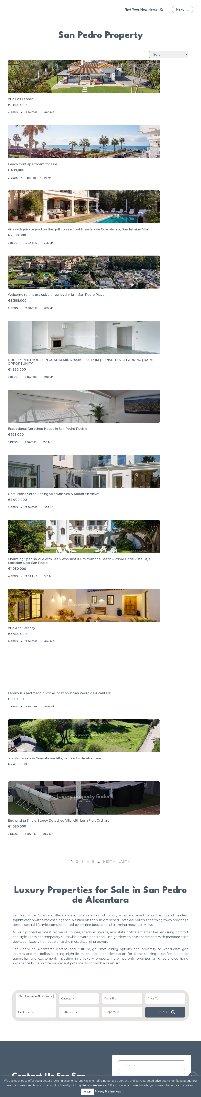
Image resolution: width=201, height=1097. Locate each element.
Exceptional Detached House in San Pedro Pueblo (145, 294)
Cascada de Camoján (164, 989)
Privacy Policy (139, 877)
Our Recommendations (34, 973)
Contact (99, 1002)
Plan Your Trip (99, 989)
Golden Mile (164, 970)
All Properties (34, 999)
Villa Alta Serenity (26, 475)
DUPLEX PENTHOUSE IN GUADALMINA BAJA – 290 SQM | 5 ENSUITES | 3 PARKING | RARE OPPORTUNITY (54, 297)
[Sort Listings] (168, 54)
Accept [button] (87, 1091)
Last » (124, 601)
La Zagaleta (164, 1002)
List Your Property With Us (99, 983)
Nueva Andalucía (164, 995)
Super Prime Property (34, 986)
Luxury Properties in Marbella (34, 992)
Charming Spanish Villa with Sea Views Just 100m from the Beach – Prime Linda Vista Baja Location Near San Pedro (144, 388)
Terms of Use (174, 874)
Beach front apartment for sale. (130, 123)
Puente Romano (164, 976)
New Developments (34, 979)
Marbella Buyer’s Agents (99, 976)
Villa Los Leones (25, 123)
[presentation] (148, 907)
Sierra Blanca (164, 983)
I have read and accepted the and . (154, 875)
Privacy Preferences (108, 1091)
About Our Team (99, 970)
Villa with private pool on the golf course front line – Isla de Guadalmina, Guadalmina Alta (53, 208)
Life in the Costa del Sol (99, 995)
